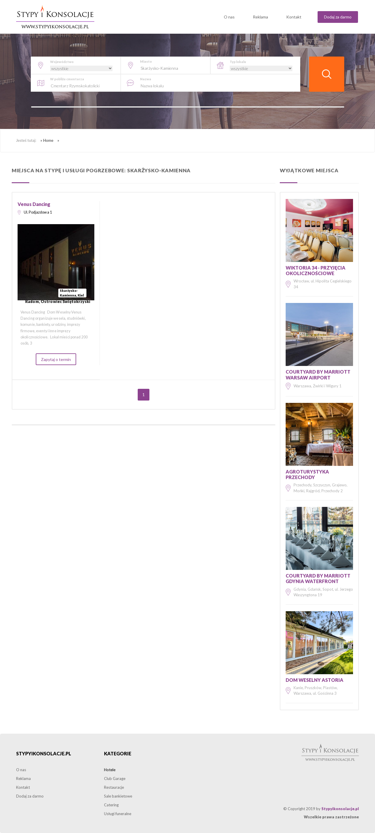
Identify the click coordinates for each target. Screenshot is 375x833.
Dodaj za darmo (338, 16)
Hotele (109, 769)
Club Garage (114, 778)
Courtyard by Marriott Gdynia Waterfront (318, 578)
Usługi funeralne (117, 813)
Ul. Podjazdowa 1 (38, 212)
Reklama (260, 16)
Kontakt (293, 16)
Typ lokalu (238, 62)
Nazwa (145, 79)
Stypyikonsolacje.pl (43, 753)
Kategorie (117, 753)
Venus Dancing (34, 204)
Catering (111, 805)
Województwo (62, 62)
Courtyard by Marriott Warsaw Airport (318, 374)
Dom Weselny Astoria (314, 680)
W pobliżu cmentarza (67, 79)
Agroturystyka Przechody (307, 474)
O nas (229, 16)
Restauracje (114, 787)
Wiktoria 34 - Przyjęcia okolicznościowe (315, 270)
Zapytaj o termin (56, 359)
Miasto (146, 61)
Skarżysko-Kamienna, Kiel (72, 293)
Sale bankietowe (118, 796)
